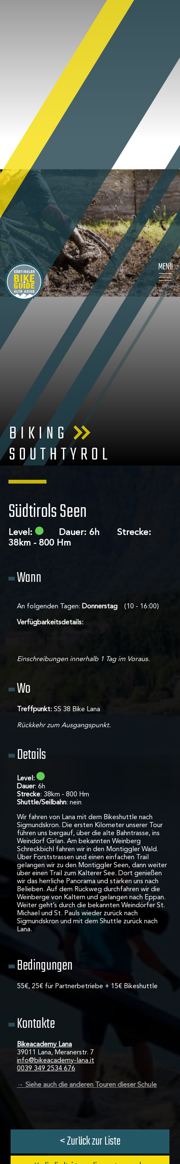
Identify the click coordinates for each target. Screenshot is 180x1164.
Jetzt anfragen (90, 987)
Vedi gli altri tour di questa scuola (90, 961)
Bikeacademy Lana (44, 838)
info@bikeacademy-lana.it (55, 854)
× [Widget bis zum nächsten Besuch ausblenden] (27, 1111)
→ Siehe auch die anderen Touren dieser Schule (87, 878)
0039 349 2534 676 (46, 862)
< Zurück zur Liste (90, 935)
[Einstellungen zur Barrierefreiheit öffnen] (19, 1119)
